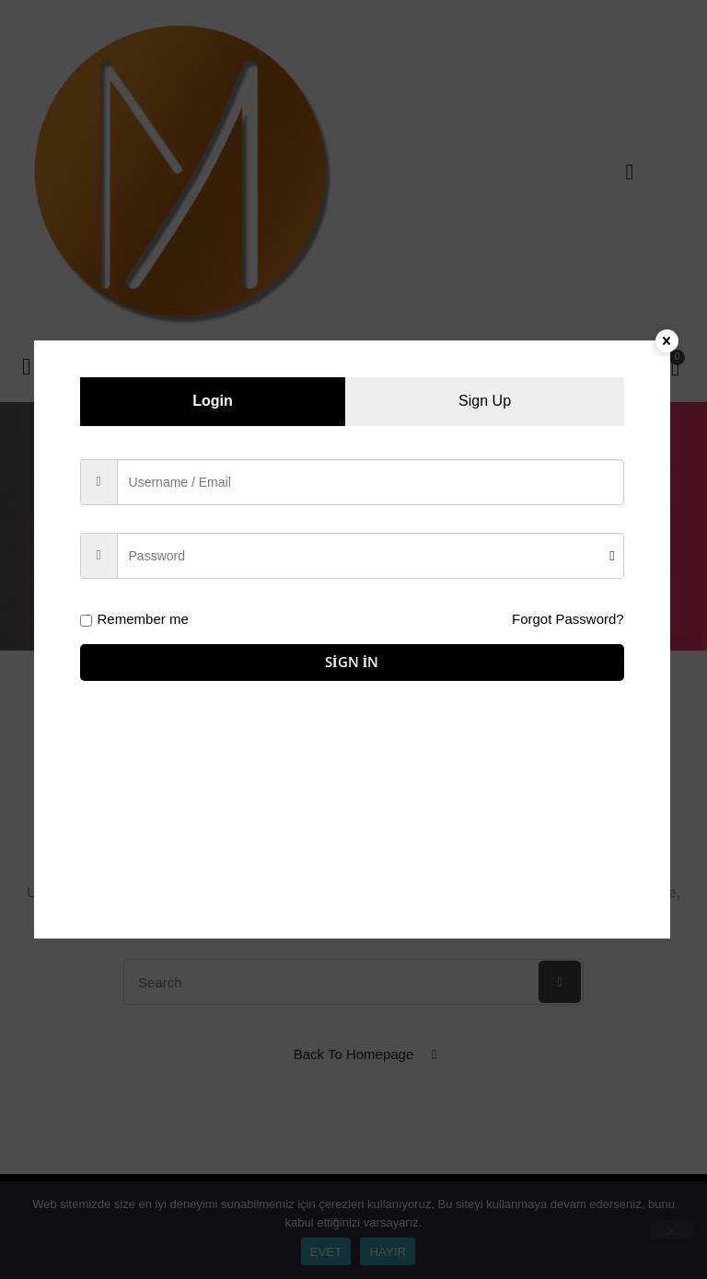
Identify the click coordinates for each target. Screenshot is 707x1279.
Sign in (352, 661)
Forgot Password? (568, 619)
